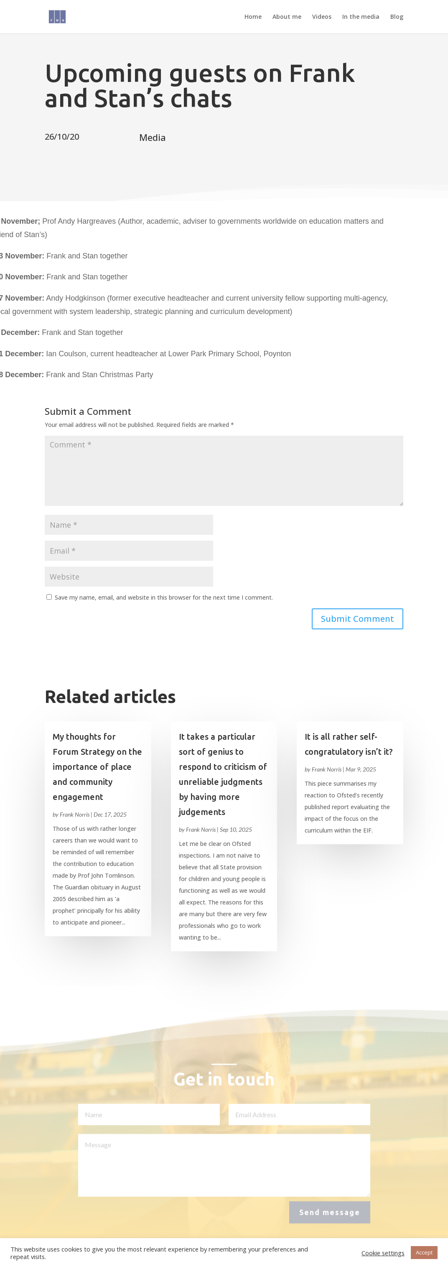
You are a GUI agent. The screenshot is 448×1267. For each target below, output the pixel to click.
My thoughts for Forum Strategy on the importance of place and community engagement (97, 767)
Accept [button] (424, 1252)
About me (286, 17)
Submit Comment (357, 618)
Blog (396, 17)
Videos (321, 17)
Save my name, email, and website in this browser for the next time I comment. (164, 597)
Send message (329, 1215)
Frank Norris (74, 814)
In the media (360, 17)
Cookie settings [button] (383, 1253)
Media (152, 137)
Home (253, 17)
